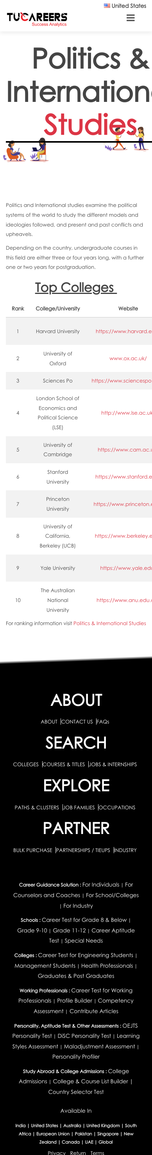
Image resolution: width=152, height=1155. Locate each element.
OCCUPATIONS (116, 807)
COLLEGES (26, 764)
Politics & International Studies (109, 623)
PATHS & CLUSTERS (38, 807)
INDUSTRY (125, 850)
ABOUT (49, 721)
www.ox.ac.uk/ (128, 358)
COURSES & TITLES (64, 764)
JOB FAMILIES (79, 807)
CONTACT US (77, 721)
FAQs (103, 721)
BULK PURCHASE (33, 850)
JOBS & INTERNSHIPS (113, 764)
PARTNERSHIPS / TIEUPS (83, 850)
